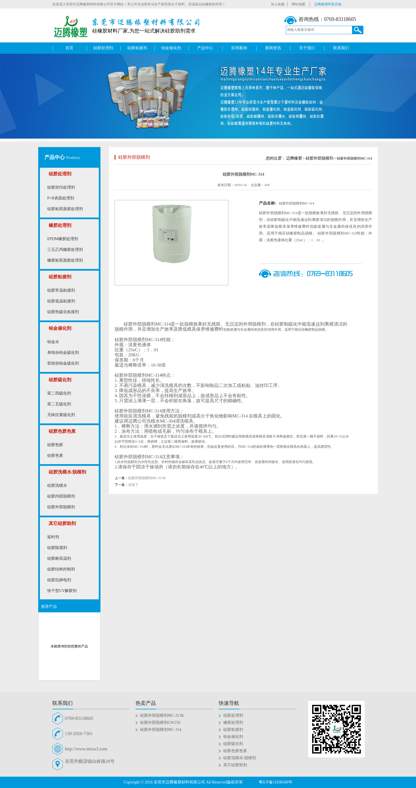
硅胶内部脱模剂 (61, 496)
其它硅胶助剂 (62, 523)
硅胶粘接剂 (137, 48)
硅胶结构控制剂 (61, 569)
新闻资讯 (273, 48)
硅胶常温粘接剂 (61, 290)
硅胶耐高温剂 (59, 558)
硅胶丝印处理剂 (61, 187)
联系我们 (341, 48)
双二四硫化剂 (59, 393)
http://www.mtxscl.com (86, 748)
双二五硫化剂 (59, 404)
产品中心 (205, 48)
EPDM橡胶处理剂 (62, 239)
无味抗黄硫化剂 (61, 415)
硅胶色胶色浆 (62, 431)
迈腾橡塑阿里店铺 (327, 4)
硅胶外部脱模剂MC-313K (147, 478)
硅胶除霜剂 (57, 548)
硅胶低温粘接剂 (61, 301)
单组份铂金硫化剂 (63, 352)
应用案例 (239, 48)
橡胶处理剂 (60, 225)
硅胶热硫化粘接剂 (63, 312)
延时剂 (53, 537)
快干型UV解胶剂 (62, 591)
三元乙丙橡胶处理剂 (65, 249)
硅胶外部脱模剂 (61, 507)
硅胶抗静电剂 (59, 580)
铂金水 (53, 342)
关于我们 (307, 48)
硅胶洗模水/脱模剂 (67, 472)
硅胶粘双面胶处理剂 (65, 209)
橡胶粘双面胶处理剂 (65, 260)
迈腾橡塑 (294, 158)
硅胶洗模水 (57, 485)
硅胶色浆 (55, 455)
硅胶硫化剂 (60, 379)
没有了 (133, 485)
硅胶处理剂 (103, 48)
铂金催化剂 (171, 48)
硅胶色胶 (55, 445)
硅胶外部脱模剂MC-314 (160, 729)
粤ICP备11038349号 (275, 782)
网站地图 (298, 4)
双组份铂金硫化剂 (63, 363)
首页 (69, 48)
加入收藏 (277, 4)
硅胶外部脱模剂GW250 (160, 722)
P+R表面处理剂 (60, 198)
